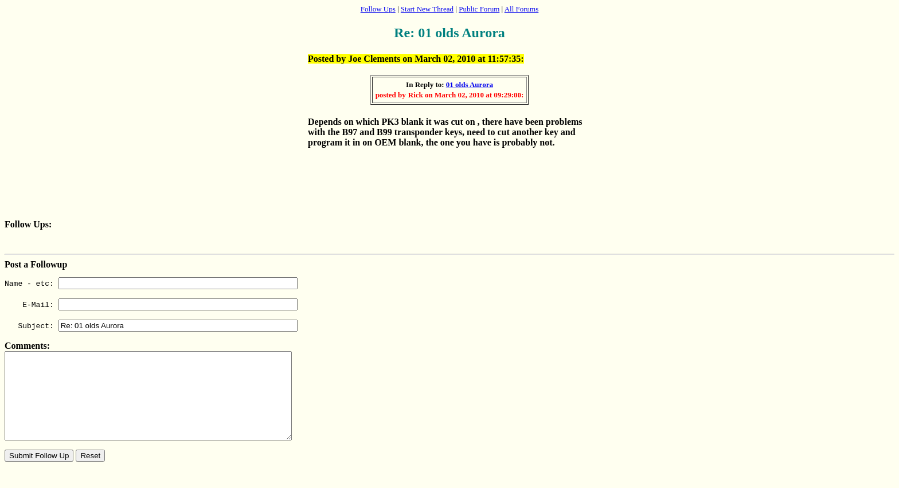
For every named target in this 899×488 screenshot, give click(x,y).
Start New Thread (427, 9)
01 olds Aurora (469, 84)
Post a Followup (36, 264)
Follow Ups (378, 9)
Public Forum (479, 9)
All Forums (522, 9)
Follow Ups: (28, 224)
